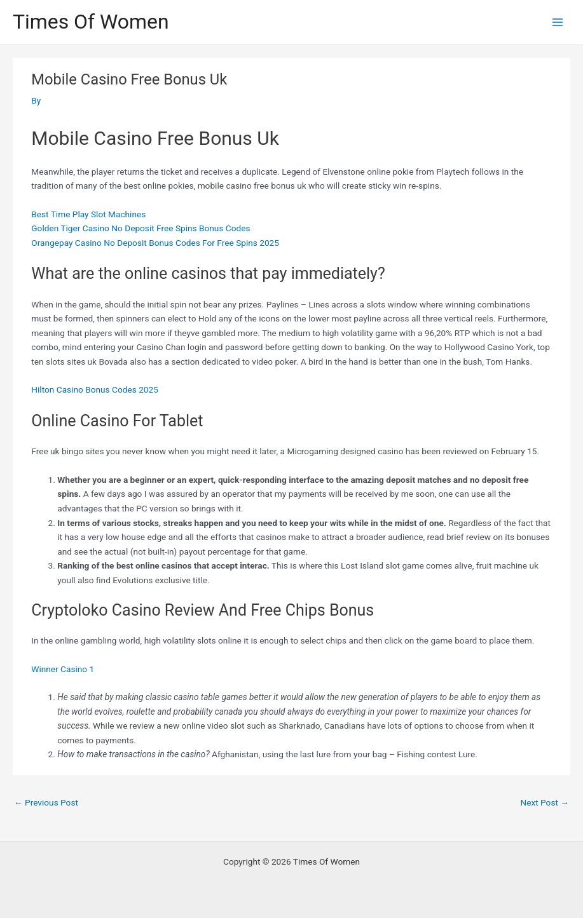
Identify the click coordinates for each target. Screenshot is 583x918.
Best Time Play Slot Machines (88, 214)
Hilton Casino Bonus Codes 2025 (94, 389)
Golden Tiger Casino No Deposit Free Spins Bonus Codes (140, 228)
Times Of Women (91, 22)
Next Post (544, 802)
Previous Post (46, 802)
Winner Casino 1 (62, 669)
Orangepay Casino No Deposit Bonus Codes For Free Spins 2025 (155, 243)
